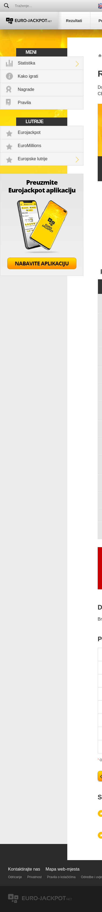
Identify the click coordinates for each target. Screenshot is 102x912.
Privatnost (34, 877)
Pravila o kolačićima (61, 877)
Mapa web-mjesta (62, 869)
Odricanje (15, 877)
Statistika (26, 63)
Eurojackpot (29, 132)
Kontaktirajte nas (24, 869)
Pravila (24, 102)
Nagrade (26, 89)
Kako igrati (28, 76)
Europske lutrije (32, 158)
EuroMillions (29, 145)
